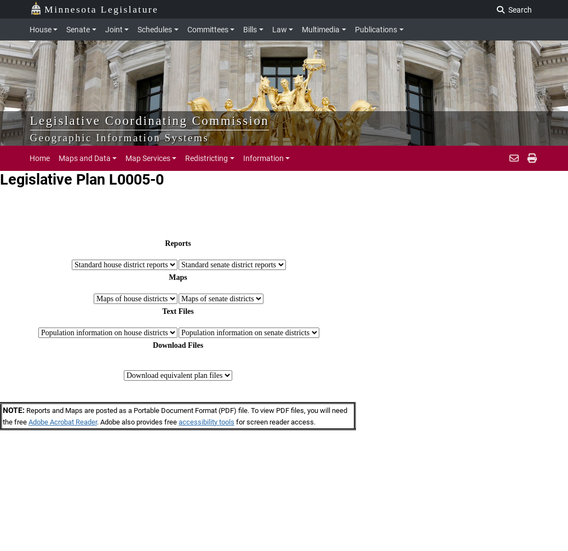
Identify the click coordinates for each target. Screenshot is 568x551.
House (40, 29)
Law (279, 29)
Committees (207, 29)
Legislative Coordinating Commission (149, 120)
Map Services (147, 158)
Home (40, 158)
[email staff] (514, 158)
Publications (376, 29)
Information (263, 158)
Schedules (154, 29)
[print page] (531, 158)
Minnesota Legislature (94, 8)
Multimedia (321, 29)
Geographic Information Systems (119, 138)
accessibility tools (206, 422)
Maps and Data (85, 158)
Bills (250, 29)
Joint (114, 29)
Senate (78, 29)
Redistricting (206, 158)
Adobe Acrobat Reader (62, 422)
